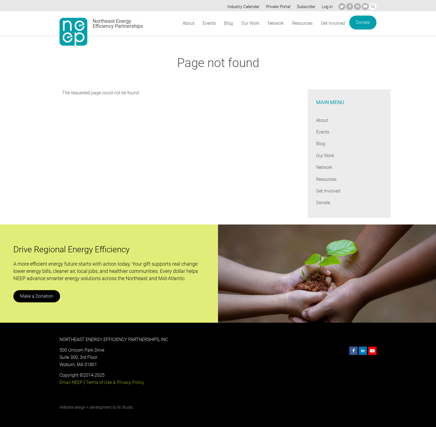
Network (275, 23)
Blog (228, 23)
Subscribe (305, 6)
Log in (326, 6)
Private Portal (277, 6)
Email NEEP (71, 382)
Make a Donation (36, 296)
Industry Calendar (242, 6)
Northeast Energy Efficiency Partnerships (118, 23)
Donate (363, 22)
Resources (302, 23)
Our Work (250, 23)
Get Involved (333, 23)
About (188, 23)
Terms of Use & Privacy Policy (114, 382)
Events (208, 23)
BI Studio (125, 407)
